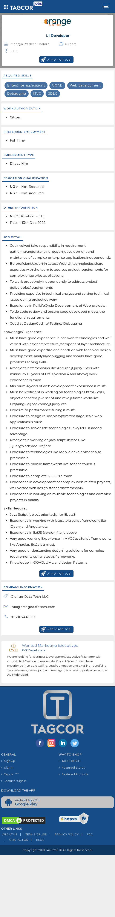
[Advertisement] (57, 885)
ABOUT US (9, 834)
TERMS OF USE (32, 834)
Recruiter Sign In (13, 781)
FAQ (86, 834)
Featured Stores (72, 767)
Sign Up (8, 761)
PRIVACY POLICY (63, 834)
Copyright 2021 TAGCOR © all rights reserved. (57, 850)
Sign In (7, 767)
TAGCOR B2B (69, 761)
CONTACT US (14, 839)
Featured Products (73, 774)
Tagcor (10, 774)
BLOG (36, 839)
